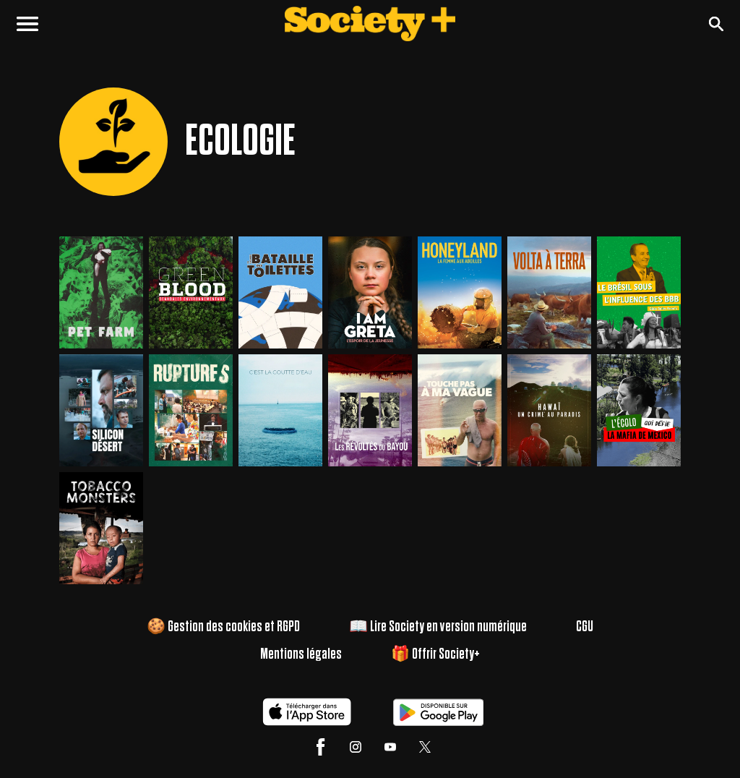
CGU (588, 627)
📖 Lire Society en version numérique (439, 627)
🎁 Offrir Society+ (435, 654)
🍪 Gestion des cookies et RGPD (221, 627)
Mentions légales (299, 654)
